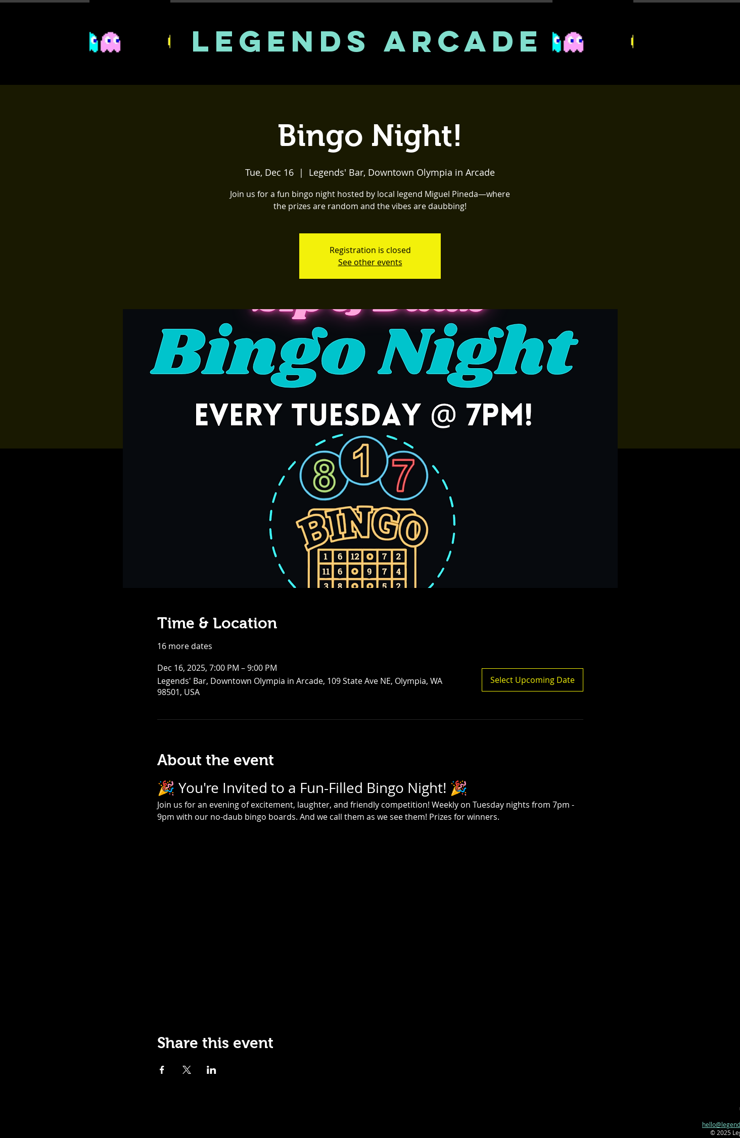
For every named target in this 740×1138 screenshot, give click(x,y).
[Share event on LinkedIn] (211, 1070)
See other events (370, 262)
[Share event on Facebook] (162, 1070)
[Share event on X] (187, 1070)
